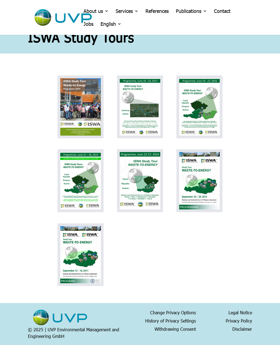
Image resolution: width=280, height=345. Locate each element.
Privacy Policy (239, 320)
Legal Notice (240, 312)
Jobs (88, 24)
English (108, 24)
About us (93, 11)
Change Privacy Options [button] (173, 312)
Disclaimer (242, 328)
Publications (188, 11)
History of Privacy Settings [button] (170, 320)
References (157, 11)
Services (124, 11)
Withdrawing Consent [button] (175, 328)
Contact (222, 11)
